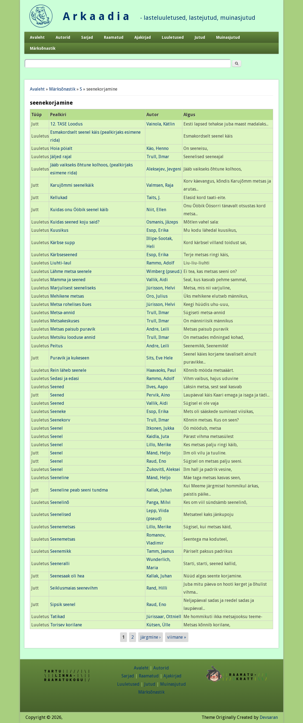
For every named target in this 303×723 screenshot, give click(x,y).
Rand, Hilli (156, 588)
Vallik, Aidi (157, 279)
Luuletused (173, 37)
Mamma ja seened (68, 279)
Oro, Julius (157, 296)
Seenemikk (60, 551)
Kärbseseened (63, 254)
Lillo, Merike (158, 444)
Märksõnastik (42, 48)
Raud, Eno (156, 461)
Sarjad (87, 37)
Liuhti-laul (60, 263)
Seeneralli (60, 563)
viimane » (176, 637)
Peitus (56, 345)
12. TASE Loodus (66, 124)
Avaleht (37, 37)
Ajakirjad (142, 37)
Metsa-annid (62, 312)
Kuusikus (59, 230)
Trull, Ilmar (157, 156)
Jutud (200, 37)
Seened (57, 386)
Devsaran (269, 717)
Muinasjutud (228, 37)
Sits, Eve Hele (159, 358)
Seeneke (58, 411)
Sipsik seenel (62, 604)
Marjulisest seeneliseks (73, 288)
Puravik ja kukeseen (69, 358)
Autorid (63, 37)
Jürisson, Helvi (160, 288)
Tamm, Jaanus (160, 551)
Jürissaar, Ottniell (163, 616)
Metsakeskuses (64, 320)
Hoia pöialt (61, 148)
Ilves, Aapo (157, 386)
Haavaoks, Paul (161, 370)
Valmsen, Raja (159, 185)
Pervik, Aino (158, 395)
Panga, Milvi (158, 502)
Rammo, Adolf (160, 263)
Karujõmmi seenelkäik (72, 185)
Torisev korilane (66, 624)
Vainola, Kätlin (160, 124)
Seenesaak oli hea (67, 576)
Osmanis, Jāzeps (162, 222)
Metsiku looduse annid (72, 337)
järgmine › (150, 637)
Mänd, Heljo (158, 453)
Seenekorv (60, 420)
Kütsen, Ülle (158, 624)
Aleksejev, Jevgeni (163, 169)
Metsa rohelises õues (70, 304)
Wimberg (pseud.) (164, 271)
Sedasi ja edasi (64, 378)
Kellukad (58, 197)
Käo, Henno (157, 148)
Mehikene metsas (67, 296)
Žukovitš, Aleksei (163, 469)
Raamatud (113, 37)
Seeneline (59, 477)
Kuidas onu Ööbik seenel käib (79, 209)
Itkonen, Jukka (160, 428)
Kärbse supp (62, 242)
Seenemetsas (62, 526)
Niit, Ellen (156, 209)
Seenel (56, 428)
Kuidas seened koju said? (75, 222)
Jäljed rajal (61, 156)
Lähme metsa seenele (71, 271)
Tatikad (57, 616)
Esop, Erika (157, 230)
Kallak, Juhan (159, 490)
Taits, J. (153, 197)
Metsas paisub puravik (72, 329)
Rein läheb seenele (68, 370)
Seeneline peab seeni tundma (79, 490)
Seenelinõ (59, 502)
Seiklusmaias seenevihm (74, 588)
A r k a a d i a (96, 16)
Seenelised (60, 514)
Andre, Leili (157, 329)
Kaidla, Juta (157, 436)
